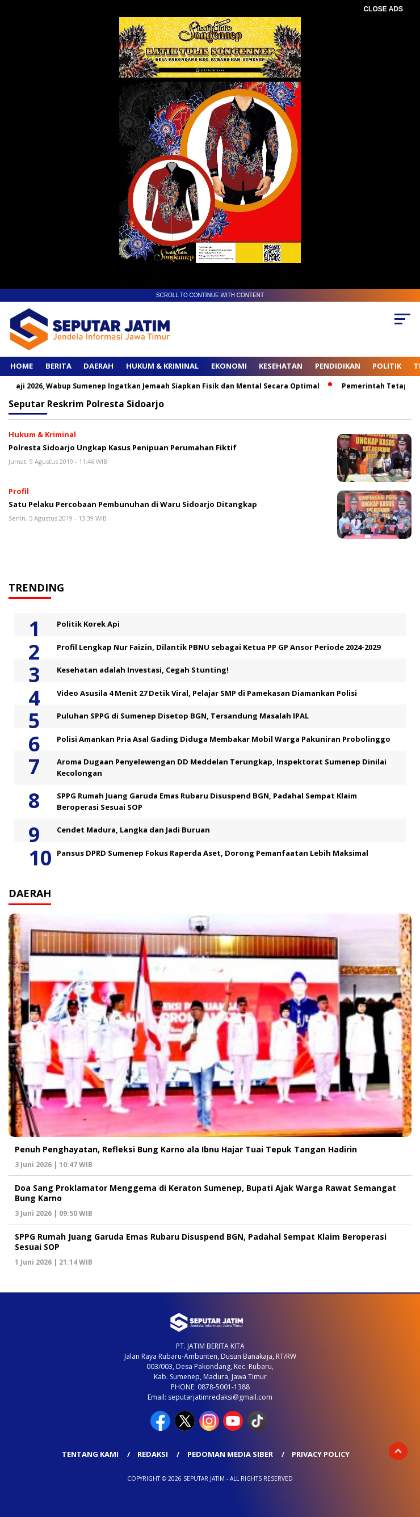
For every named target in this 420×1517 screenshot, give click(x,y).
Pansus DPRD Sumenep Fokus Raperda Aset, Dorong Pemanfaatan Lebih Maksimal (212, 853)
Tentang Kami (90, 1454)
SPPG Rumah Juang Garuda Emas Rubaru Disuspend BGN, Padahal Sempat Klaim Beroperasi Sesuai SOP (207, 801)
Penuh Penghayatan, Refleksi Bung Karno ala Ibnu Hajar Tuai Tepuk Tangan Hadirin (186, 1149)
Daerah (98, 366)
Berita (58, 366)
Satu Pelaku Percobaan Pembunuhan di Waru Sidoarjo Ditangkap (133, 504)
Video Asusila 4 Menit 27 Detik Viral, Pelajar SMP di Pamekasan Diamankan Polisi (207, 693)
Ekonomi (229, 366)
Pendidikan (337, 366)
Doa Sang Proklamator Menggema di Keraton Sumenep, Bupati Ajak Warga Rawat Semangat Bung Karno (205, 1192)
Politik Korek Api (88, 624)
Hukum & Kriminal (162, 366)
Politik (386, 366)
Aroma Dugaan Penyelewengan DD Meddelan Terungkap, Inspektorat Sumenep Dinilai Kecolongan (222, 767)
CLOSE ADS (383, 9)
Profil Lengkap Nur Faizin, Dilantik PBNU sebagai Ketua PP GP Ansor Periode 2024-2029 (218, 647)
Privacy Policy (321, 1454)
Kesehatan (281, 366)
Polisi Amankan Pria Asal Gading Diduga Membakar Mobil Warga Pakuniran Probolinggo (223, 739)
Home (21, 366)
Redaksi (152, 1454)
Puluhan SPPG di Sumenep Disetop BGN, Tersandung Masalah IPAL (183, 716)
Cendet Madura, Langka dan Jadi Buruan (133, 830)
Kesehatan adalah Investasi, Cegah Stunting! (143, 670)
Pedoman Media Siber (230, 1454)
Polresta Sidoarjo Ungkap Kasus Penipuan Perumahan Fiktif (123, 447)
